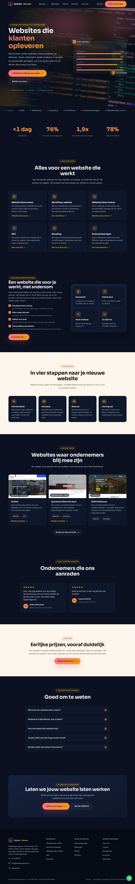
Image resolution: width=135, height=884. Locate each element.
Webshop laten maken (102, 217)
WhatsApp (106, 859)
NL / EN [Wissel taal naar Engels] (99, 4)
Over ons (84, 4)
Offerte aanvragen (116, 4)
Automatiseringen (81, 843)
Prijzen (65, 4)
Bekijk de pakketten (67, 662)
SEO (47, 855)
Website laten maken (21, 217)
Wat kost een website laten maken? (67, 711)
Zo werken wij (18, 338)
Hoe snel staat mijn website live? (67, 729)
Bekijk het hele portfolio (67, 533)
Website (18, 840)
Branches (106, 855)
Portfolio (74, 4)
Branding (49, 859)
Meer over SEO (18, 249)
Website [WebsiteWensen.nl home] (19, 4)
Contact (106, 847)
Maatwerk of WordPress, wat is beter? (67, 720)
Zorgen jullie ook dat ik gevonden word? (67, 738)
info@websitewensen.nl (20, 863)
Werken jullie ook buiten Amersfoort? (67, 748)
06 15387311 (15, 858)
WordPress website (53, 847)
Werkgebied (107, 851)
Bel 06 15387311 (82, 807)
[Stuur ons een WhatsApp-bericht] (129, 878)
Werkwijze (55, 4)
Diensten (43, 4)
